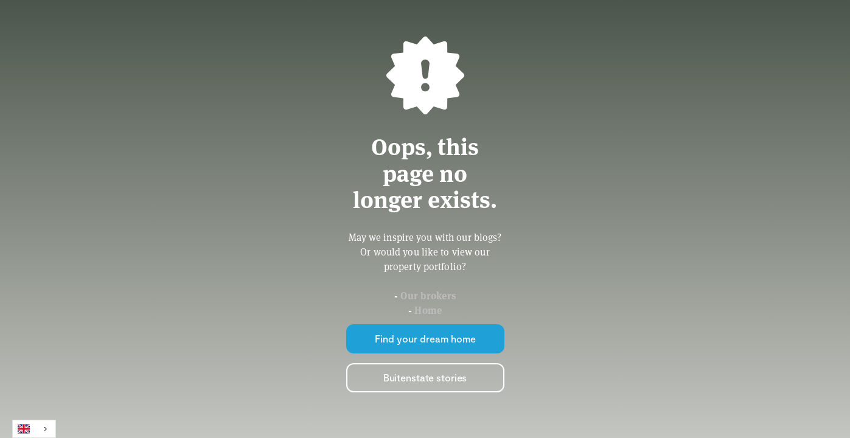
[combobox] (34, 429)
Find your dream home (425, 338)
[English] (34, 429)
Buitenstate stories (425, 377)
